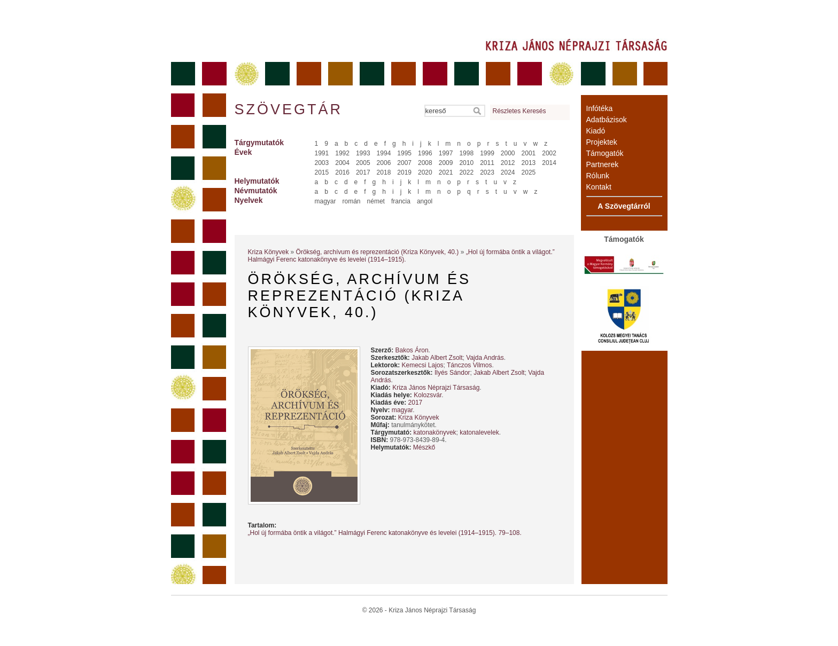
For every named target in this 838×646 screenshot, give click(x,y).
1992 (342, 153)
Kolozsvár (427, 395)
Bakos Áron (412, 350)
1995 (404, 153)
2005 (363, 163)
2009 (446, 163)
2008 (425, 163)
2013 (529, 163)
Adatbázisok (606, 119)
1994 (384, 153)
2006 (384, 163)
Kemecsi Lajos (423, 365)
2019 (404, 172)
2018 (384, 172)
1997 (446, 153)
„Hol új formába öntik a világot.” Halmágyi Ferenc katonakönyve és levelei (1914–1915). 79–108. (385, 533)
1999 (487, 153)
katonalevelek (479, 432)
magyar (325, 201)
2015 (322, 172)
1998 (466, 153)
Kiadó (596, 131)
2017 (363, 172)
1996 (425, 153)
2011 (487, 163)
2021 (446, 172)
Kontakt (598, 187)
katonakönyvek (435, 432)
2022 (466, 172)
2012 (508, 163)
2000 (508, 153)
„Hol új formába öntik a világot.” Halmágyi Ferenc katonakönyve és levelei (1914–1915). (401, 255)
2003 (322, 163)
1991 (322, 153)
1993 (363, 153)
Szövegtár (288, 109)
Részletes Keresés (519, 111)
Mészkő (424, 447)
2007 (404, 163)
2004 (342, 163)
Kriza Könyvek (268, 252)
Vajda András (485, 357)
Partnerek (602, 164)
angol (424, 201)
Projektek (601, 142)
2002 (549, 153)
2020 (425, 172)
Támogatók (605, 153)
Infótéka (599, 108)
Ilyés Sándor (452, 372)
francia (400, 201)
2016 (342, 172)
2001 (529, 153)
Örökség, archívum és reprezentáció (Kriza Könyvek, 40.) (377, 252)
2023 (487, 172)
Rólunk (598, 175)
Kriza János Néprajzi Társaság (435, 387)
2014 (549, 163)
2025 (529, 172)
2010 (466, 163)
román (352, 201)
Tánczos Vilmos (469, 365)
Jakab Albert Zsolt (437, 357)
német (376, 201)
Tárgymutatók (259, 142)
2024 (508, 172)
